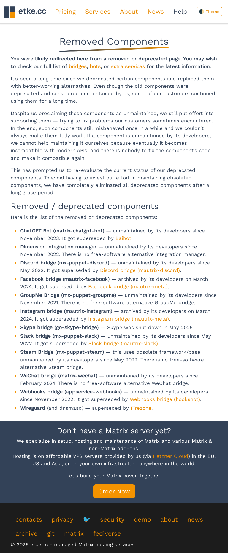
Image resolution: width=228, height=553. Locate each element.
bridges (78, 66)
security (112, 519)
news (195, 519)
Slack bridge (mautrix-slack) (123, 343)
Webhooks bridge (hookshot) (165, 399)
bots (95, 66)
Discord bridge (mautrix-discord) (140, 270)
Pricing (65, 11)
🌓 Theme (209, 11)
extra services (127, 66)
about (169, 519)
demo (142, 519)
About (129, 11)
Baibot (123, 238)
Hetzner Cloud (170, 456)
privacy (62, 519)
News (156, 11)
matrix (74, 533)
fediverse (107, 533)
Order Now (114, 491)
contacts (28, 519)
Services (97, 11)
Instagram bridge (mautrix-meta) (128, 319)
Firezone (141, 408)
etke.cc (25, 12)
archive (26, 533)
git (51, 533)
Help (180, 11)
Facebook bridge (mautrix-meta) (128, 286)
